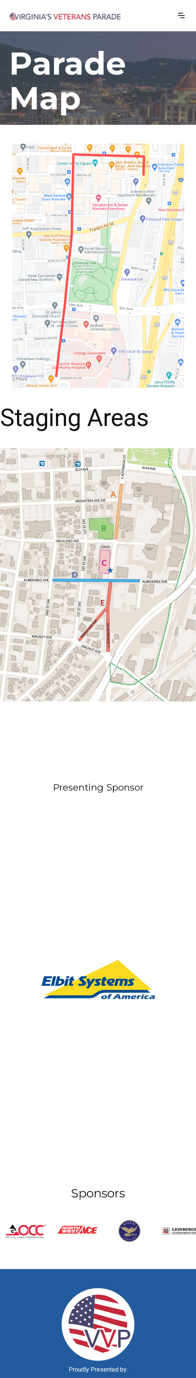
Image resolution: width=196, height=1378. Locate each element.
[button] (181, 15)
